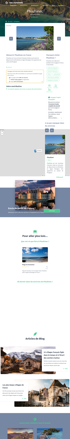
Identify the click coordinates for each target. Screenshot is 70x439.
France (11, 21)
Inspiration (13, 5)
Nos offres (45, 5)
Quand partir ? (35, 5)
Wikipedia (9, 67)
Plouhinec (17, 21)
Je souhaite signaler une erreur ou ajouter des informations (24, 89)
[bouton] (47, 130)
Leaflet (44, 175)
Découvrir (60, 177)
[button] (35, 38)
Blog (53, 5)
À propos (60, 5)
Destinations (23, 5)
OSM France (67, 175)
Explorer (52, 211)
